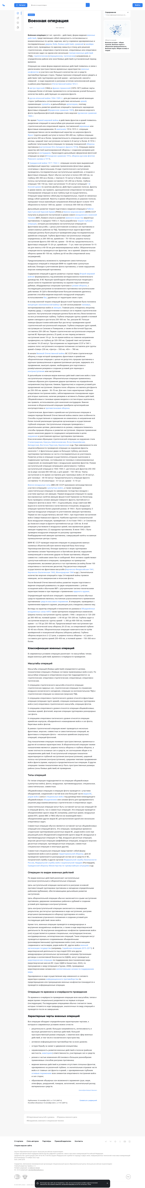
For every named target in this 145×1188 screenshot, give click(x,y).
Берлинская (63, 450)
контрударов (45, 158)
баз (45, 302)
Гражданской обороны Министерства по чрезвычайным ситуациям (58, 870)
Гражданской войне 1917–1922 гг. (45, 168)
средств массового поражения (54, 606)
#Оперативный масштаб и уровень (40, 1122)
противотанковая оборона (57, 413)
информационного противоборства (62, 984)
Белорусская (33, 450)
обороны (90, 149)
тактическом (69, 61)
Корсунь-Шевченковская (54, 447)
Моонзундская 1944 (65, 577)
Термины (31, 20)
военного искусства (74, 223)
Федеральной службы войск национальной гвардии (58, 867)
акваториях (47, 1058)
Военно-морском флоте (74, 217)
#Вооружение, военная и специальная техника (45, 1126)
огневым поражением (42, 1078)
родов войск (33, 801)
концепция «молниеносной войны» (44, 309)
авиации (57, 312)
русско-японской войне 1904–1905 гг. (46, 103)
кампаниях (61, 134)
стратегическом (41, 61)
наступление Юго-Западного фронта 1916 (58, 152)
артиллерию (72, 109)
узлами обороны (79, 290)
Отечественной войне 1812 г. (65, 89)
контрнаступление (36, 376)
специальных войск (55, 801)
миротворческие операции (40, 965)
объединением (50, 804)
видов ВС (87, 798)
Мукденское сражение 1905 (60, 115)
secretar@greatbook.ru (36, 1170)
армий (83, 106)
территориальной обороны (71, 859)
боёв (55, 49)
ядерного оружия (81, 596)
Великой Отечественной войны (50, 358)
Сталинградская (35, 447)
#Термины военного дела (67, 1122)
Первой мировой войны (48, 125)
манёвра (90, 49)
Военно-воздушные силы (39, 490)
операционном (56, 61)
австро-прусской (37, 93)
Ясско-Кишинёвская (76, 447)
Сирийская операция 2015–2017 (76, 953)
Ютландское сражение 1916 (58, 161)
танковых (86, 309)
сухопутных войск (55, 493)
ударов (48, 49)
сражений (79, 49)
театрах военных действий (81, 58)
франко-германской (61, 93)
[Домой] (9, 5)
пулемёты (46, 109)
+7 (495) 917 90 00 (34, 1168)
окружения (33, 441)
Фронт (31, 140)
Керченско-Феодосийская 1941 (80, 574)
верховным (84, 131)
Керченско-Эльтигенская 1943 (41, 577)
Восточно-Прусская (48, 450)
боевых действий (66, 49)
